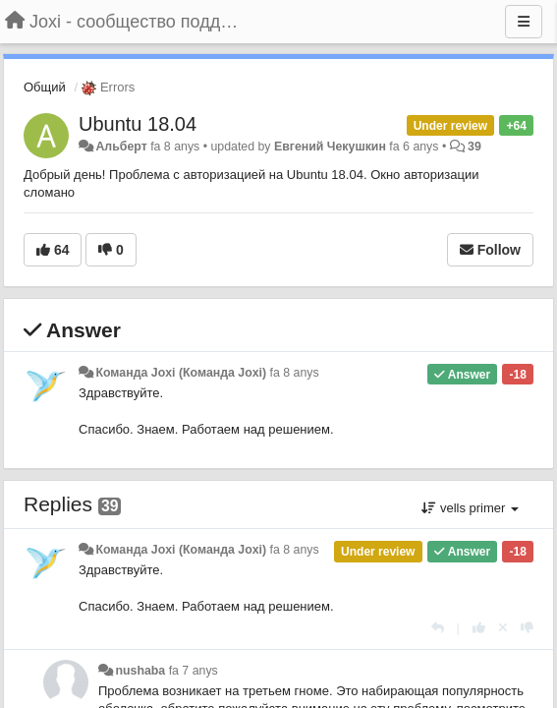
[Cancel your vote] (503, 627)
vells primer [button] (470, 508)
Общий (45, 87)
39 (474, 146)
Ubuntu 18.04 (137, 124)
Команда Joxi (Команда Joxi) (180, 373)
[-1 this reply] (527, 627)
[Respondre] (437, 627)
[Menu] (523, 21)
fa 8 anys (294, 373)
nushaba (140, 671)
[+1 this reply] (479, 627)
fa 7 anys (193, 671)
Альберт (120, 146)
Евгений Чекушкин (330, 146)
